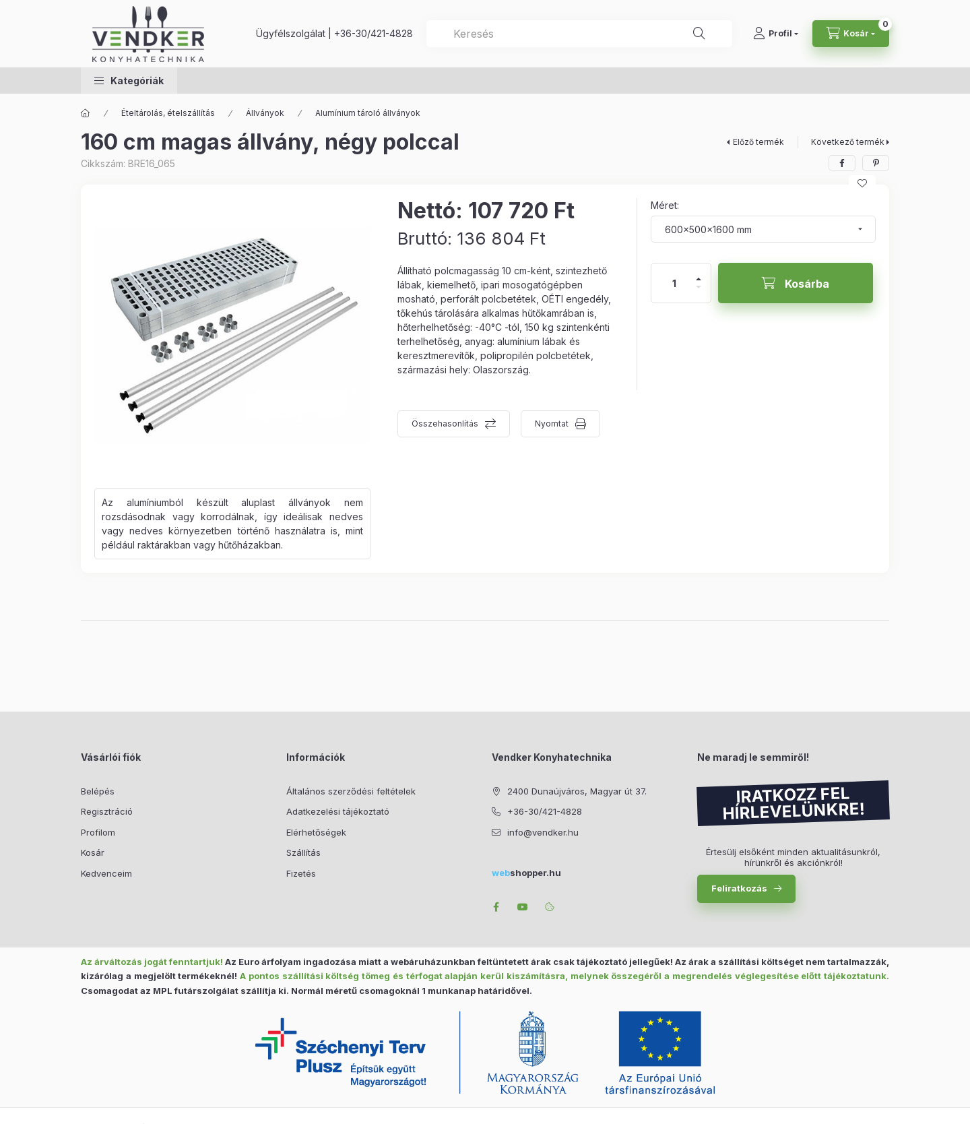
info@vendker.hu (543, 832)
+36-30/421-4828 (373, 33)
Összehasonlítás (445, 423)
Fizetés (301, 873)
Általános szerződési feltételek (351, 791)
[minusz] (698, 293)
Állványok (265, 113)
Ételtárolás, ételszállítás (168, 113)
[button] (129, 80)
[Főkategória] (85, 113)
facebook (495, 907)
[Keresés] (699, 33)
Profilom (98, 832)
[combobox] (579, 33)
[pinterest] (875, 163)
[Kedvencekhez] (862, 183)
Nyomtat (552, 423)
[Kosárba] (795, 283)
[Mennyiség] (674, 283)
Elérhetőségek (316, 832)
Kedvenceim (106, 873)
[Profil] (775, 33)
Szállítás (303, 852)
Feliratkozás (739, 888)
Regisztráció (107, 811)
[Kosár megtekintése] (850, 33)
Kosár (92, 852)
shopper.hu (526, 872)
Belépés (98, 791)
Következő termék (847, 142)
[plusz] (698, 273)
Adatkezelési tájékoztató (337, 811)
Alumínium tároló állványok (367, 113)
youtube (522, 907)
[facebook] (842, 163)
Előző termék (758, 142)
